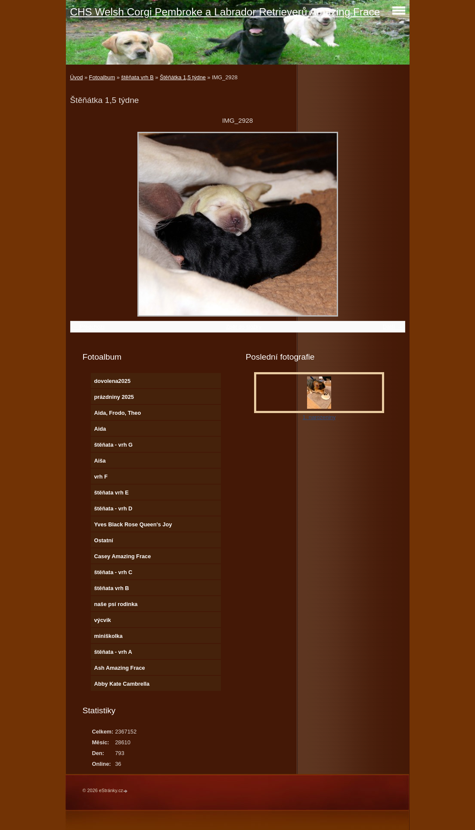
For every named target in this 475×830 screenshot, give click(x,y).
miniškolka (108, 636)
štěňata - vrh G (113, 444)
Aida (100, 429)
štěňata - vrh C (113, 572)
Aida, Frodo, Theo (117, 413)
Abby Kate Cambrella (121, 684)
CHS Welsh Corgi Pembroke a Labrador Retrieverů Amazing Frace (225, 12)
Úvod (76, 77)
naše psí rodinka (115, 604)
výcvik (102, 620)
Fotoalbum (102, 77)
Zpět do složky (243, 326)
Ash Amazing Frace (119, 668)
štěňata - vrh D (113, 508)
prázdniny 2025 (113, 397)
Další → (393, 326)
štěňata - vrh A (113, 652)
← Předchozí (89, 326)
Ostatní (103, 540)
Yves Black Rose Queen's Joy (133, 524)
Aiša (100, 460)
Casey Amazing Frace (122, 556)
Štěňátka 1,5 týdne (183, 77)
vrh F (100, 476)
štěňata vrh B (137, 77)
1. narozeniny (319, 417)
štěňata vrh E (111, 492)
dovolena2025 (112, 381)
